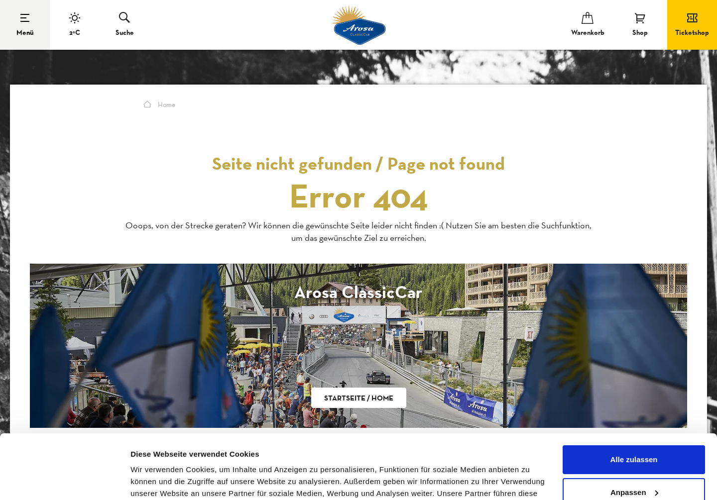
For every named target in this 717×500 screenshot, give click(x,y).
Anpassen (634, 427)
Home (159, 104)
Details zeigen (155, 480)
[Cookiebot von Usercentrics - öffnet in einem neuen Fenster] (64, 480)
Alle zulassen (633, 395)
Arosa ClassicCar (358, 291)
